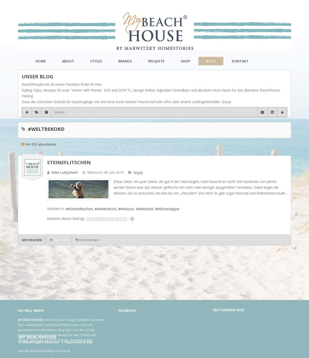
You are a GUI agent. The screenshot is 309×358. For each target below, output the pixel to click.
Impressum (74, 342)
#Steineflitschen (80, 209)
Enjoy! (138, 173)
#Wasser (127, 209)
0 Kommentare (89, 240)
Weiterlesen (32, 240)
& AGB (87, 342)
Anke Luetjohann (64, 172)
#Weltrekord (106, 209)
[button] (282, 112)
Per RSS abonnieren (40, 144)
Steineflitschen (69, 162)
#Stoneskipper (168, 209)
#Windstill (145, 209)
